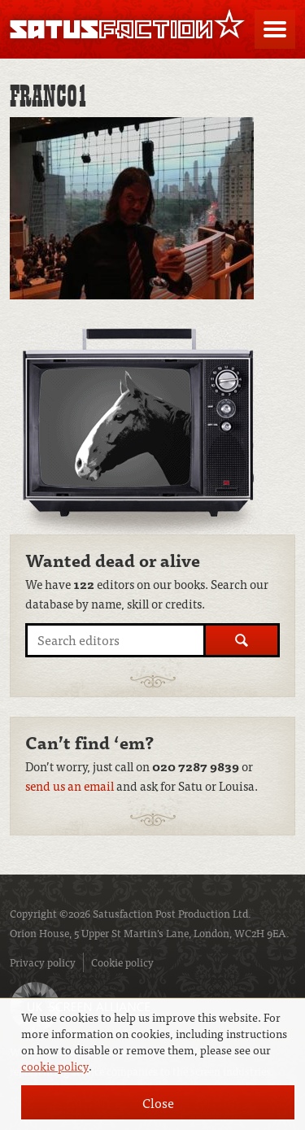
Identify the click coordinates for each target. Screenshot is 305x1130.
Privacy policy (43, 962)
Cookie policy (122, 962)
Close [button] (158, 1102)
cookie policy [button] (55, 1066)
